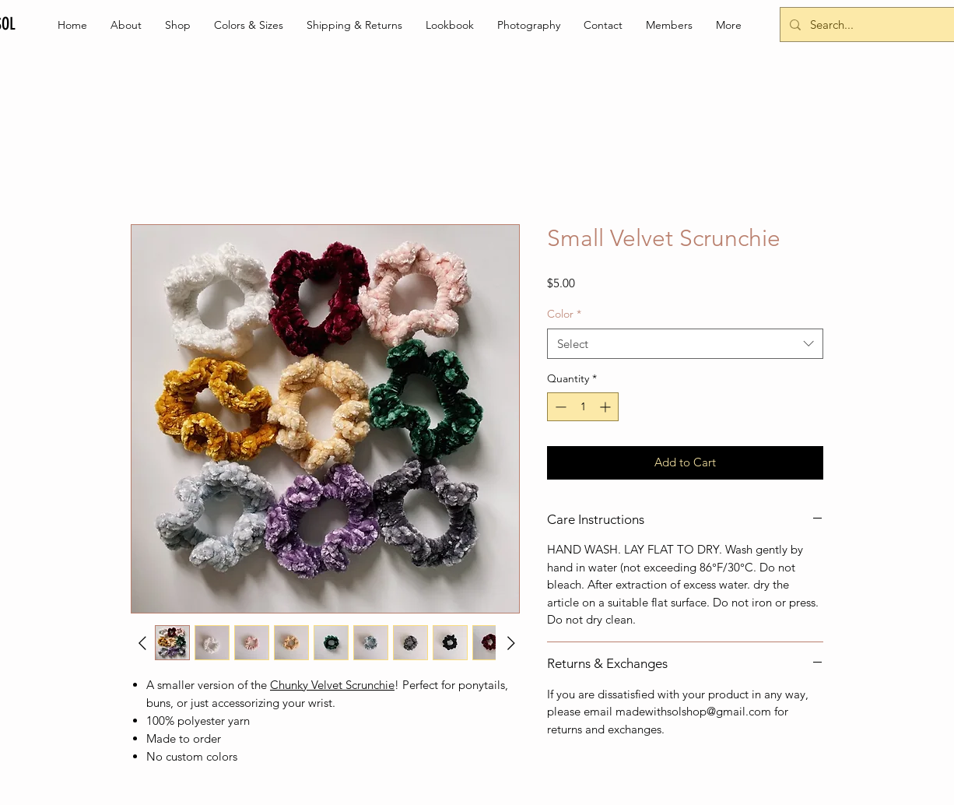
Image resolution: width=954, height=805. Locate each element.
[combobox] (685, 344)
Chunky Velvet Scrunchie (332, 684)
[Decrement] (559, 406)
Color (564, 314)
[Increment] (606, 406)
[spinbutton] (583, 406)
